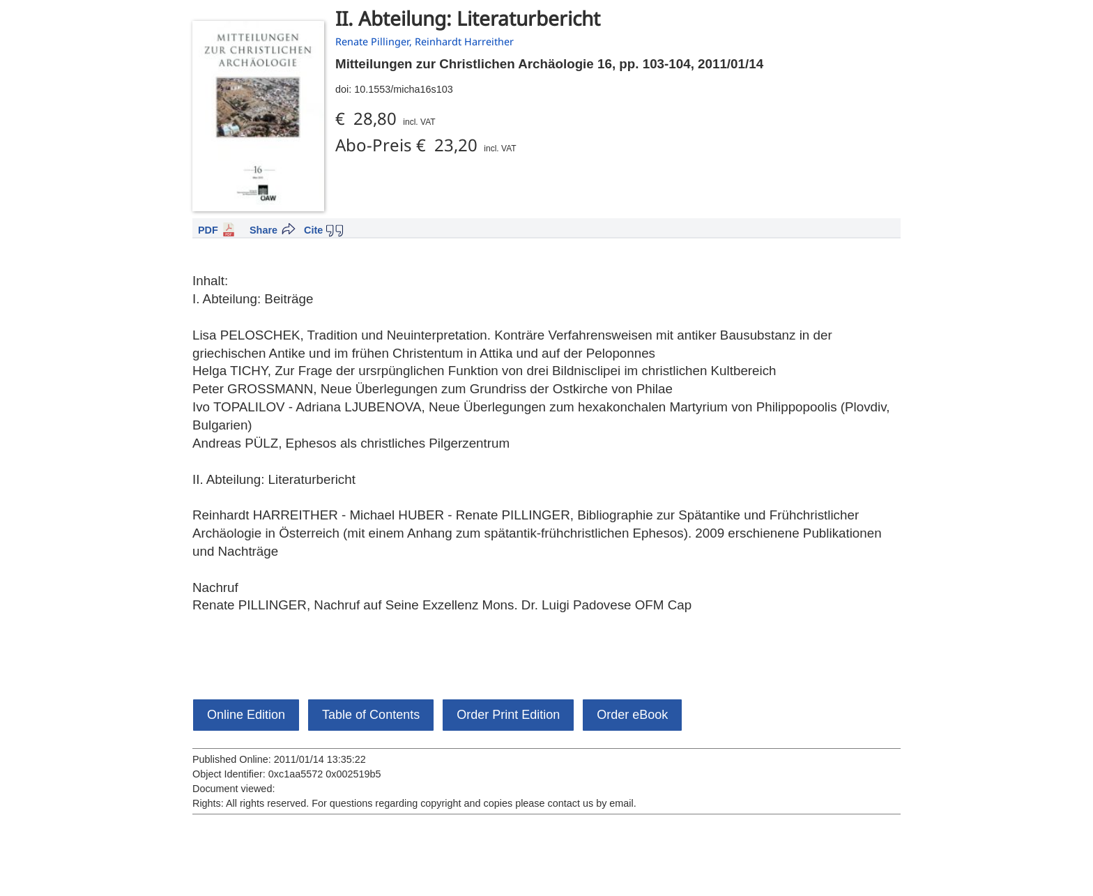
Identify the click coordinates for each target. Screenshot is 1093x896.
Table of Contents (371, 715)
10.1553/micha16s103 (403, 89)
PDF (208, 230)
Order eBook (632, 715)
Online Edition (246, 715)
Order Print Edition (508, 715)
